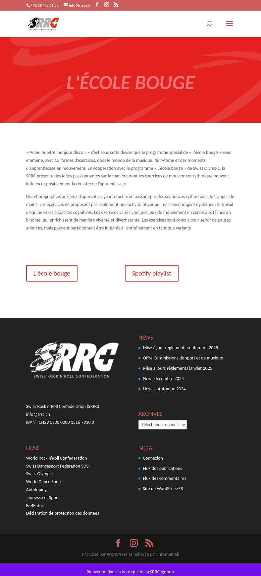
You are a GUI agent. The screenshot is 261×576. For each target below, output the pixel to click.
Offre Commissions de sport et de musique (183, 358)
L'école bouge (51, 273)
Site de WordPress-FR (163, 488)
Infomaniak (168, 554)
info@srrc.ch (38, 414)
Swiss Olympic (39, 474)
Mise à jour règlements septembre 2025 (180, 348)
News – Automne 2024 (164, 389)
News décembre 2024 (163, 378)
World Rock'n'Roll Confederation (56, 458)
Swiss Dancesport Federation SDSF (58, 466)
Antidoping (36, 489)
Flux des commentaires (164, 478)
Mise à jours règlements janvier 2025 (177, 368)
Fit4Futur (34, 505)
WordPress (117, 554)
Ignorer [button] (167, 572)
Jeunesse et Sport (42, 497)
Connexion (153, 458)
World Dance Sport (44, 481)
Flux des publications (162, 468)
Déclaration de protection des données (62, 513)
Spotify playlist (151, 273)
